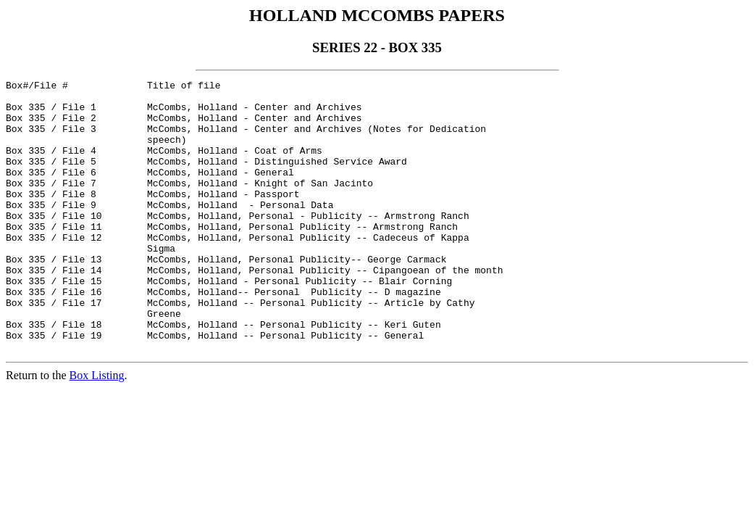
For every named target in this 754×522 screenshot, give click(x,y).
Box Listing (97, 429)
